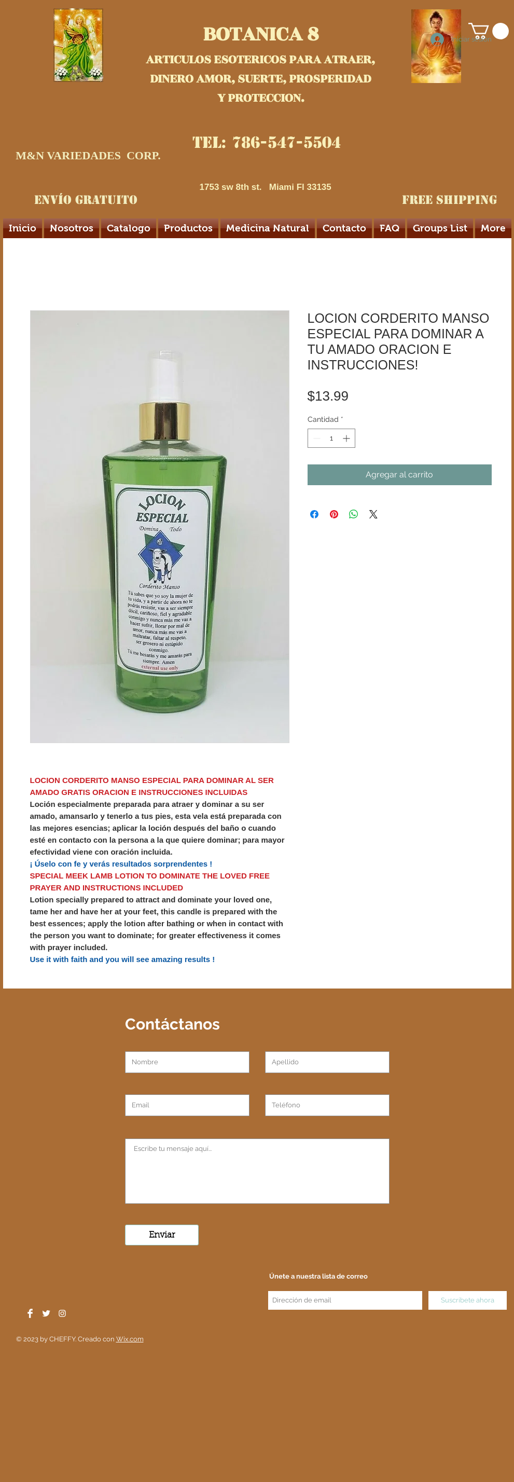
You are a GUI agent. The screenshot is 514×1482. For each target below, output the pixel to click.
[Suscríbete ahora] (467, 1300)
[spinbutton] (331, 438)
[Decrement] (315, 438)
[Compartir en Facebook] (314, 514)
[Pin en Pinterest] (334, 514)
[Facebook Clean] (30, 1313)
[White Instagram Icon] (62, 1313)
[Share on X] (373, 514)
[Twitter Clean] (46, 1313)
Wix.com (130, 1339)
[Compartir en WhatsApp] (354, 514)
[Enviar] (162, 1235)
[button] (488, 31)
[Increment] (347, 438)
